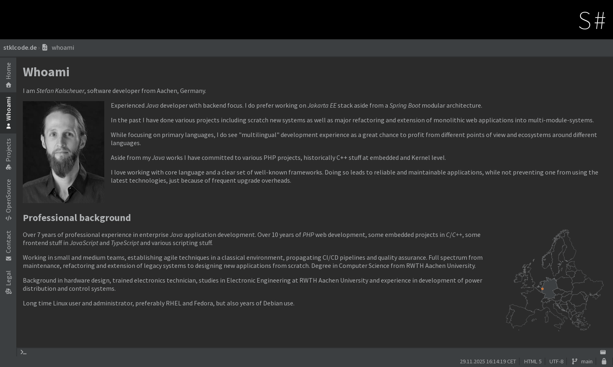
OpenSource (8, 200)
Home (8, 74)
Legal (8, 282)
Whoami (8, 113)
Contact (8, 245)
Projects (8, 154)
